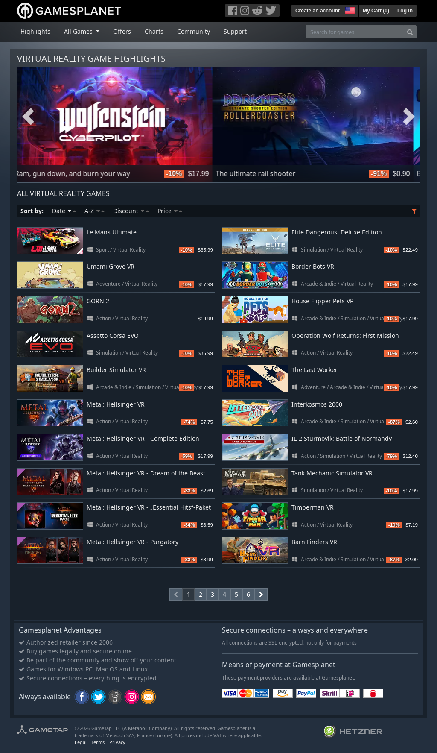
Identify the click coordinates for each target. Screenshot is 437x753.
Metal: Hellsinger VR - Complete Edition (143, 438)
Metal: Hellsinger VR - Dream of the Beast (146, 473)
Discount (131, 211)
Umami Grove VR (110, 266)
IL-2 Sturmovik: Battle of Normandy (341, 438)
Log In (405, 11)
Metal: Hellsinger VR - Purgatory (132, 542)
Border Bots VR (312, 266)
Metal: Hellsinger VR (116, 404)
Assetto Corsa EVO (113, 335)
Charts (154, 31)
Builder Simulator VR (116, 370)
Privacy (117, 742)
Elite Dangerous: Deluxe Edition (336, 232)
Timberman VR (312, 507)
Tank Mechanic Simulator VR (332, 473)
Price (169, 211)
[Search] (410, 31)
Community (193, 31)
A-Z (94, 211)
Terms (98, 742)
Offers (122, 31)
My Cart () (376, 11)
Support (235, 31)
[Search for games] (355, 31)
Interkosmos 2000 (316, 404)
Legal (81, 742)
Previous (28, 116)
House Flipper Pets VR (322, 301)
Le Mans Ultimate (112, 232)
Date (64, 211)
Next (408, 116)
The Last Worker (314, 370)
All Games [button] (79, 31)
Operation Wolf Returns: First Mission (345, 335)
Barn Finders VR (314, 542)
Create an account (317, 11)
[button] (349, 9)
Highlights (35, 31)
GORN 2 (98, 301)
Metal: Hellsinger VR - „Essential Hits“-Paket (149, 507)
